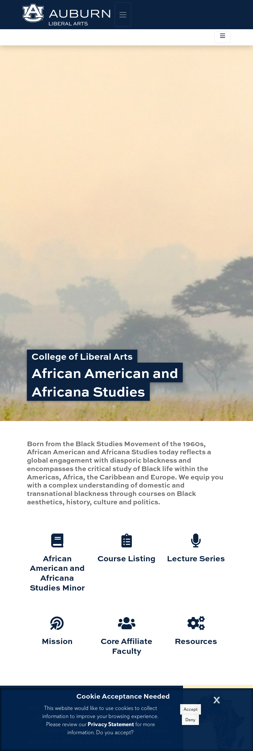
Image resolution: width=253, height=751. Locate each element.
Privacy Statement (111, 724)
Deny (190, 720)
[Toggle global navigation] (123, 14)
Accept (190, 709)
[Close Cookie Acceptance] (216, 698)
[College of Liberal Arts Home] (66, 14)
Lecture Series (196, 558)
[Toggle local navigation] (223, 37)
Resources (196, 641)
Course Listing (126, 558)
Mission (57, 641)
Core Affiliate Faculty (126, 645)
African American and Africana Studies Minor (57, 572)
